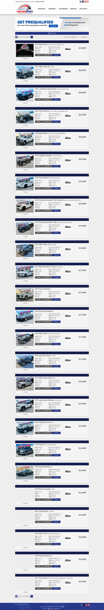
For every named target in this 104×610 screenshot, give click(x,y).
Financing (56, 55)
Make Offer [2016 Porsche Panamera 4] (47, 321)
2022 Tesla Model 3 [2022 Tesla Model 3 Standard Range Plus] (47, 178)
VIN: (50, 47)
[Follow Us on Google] (88, 2)
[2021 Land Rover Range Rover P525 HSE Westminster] (25, 94)
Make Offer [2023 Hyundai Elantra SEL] (47, 566)
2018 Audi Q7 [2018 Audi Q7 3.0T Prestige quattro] (45, 445)
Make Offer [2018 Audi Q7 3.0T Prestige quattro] (47, 455)
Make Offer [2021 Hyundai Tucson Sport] (47, 432)
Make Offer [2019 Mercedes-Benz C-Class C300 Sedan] (47, 277)
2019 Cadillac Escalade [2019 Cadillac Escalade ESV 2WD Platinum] (48, 156)
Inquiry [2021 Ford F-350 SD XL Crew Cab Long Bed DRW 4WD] (38, 121)
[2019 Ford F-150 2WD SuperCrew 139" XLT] (25, 539)
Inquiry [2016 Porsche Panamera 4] (38, 321)
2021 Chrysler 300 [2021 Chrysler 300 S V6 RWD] (44, 511)
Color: (36, 50)
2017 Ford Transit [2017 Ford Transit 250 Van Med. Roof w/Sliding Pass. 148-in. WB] (53, 578)
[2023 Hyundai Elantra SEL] (25, 561)
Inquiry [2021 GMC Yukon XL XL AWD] (38, 77)
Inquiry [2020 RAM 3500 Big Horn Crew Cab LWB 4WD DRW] (38, 144)
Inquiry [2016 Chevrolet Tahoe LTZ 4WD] (38, 366)
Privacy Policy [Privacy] (25, 604)
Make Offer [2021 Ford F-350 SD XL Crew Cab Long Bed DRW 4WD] (47, 121)
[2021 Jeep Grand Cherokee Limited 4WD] (25, 406)
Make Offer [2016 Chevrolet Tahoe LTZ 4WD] (47, 366)
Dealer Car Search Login (43, 606)
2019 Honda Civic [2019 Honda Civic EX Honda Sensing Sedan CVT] (49, 44)
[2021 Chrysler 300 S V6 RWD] (25, 517)
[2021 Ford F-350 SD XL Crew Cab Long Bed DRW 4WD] (25, 117)
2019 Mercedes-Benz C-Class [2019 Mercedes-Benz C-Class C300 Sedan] (49, 267)
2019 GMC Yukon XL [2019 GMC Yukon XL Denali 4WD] (45, 244)
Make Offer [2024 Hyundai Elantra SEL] (47, 477)
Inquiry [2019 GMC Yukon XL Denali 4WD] (38, 255)
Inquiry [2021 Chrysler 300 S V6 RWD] (38, 521)
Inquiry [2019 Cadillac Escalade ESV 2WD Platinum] (38, 166)
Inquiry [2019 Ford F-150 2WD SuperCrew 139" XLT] (38, 544)
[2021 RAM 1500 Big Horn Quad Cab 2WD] (25, 339)
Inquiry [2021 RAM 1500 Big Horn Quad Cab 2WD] (38, 344)
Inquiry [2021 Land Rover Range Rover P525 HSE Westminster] (38, 99)
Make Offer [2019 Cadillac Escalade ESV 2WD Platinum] (47, 166)
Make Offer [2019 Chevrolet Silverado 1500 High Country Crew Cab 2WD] (47, 232)
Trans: (50, 50)
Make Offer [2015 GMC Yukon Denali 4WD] (47, 388)
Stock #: (36, 47)
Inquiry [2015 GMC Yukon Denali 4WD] (38, 388)
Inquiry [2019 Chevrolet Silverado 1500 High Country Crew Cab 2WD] (38, 232)
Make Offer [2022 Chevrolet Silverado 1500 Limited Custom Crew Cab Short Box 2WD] (47, 210)
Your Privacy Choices (59, 606)
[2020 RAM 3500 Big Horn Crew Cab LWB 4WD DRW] (25, 139)
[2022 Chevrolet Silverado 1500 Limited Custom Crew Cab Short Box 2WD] (25, 206)
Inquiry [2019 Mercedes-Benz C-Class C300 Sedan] (38, 277)
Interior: (36, 48)
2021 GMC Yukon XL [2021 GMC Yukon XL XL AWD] (44, 67)
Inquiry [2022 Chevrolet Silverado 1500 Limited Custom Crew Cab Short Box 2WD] (38, 210)
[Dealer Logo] (24, 9)
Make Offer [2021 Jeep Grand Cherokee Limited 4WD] (47, 410)
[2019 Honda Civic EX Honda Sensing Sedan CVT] (25, 50)
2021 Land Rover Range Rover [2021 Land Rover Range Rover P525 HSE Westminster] (52, 89)
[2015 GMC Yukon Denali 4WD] (25, 383)
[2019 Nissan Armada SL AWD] (25, 495)
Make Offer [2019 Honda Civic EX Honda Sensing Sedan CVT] (47, 55)
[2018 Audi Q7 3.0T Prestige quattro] (25, 450)
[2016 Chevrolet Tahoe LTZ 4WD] (25, 361)
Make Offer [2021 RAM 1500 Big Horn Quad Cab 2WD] (47, 344)
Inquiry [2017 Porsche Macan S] (38, 299)
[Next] (32, 37)
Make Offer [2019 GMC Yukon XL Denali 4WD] (47, 255)
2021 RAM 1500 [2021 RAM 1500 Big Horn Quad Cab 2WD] (47, 333)
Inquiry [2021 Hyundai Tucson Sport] (38, 432)
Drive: (36, 52)
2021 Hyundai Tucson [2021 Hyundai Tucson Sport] (44, 422)
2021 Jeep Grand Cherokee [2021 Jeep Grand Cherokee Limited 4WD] (48, 400)
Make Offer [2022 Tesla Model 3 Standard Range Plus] (47, 188)
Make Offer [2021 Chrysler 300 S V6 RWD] (47, 521)
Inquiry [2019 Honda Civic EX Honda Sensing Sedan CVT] (38, 55)
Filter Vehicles (52, 33)
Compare (25, 58)
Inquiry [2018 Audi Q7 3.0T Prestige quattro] (38, 455)
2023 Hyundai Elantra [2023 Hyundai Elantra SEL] (44, 556)
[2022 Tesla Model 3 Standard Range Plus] (25, 183)
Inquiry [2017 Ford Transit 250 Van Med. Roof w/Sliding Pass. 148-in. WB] (38, 588)
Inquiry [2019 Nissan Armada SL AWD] (38, 499)
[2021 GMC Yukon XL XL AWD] (25, 72)
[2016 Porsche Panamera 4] (25, 317)
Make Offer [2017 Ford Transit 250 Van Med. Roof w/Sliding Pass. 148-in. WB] (47, 588)
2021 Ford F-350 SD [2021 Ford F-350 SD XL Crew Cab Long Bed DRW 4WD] (51, 111)
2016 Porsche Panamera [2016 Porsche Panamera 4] (44, 311)
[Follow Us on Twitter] (83, 2)
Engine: (50, 48)
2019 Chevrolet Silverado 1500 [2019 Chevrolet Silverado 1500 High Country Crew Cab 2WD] (53, 222)
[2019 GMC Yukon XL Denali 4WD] (25, 250)
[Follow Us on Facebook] (81, 2)
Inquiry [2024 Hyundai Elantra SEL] (38, 477)
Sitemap (54, 606)
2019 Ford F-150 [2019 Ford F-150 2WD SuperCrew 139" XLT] (48, 533)
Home (15, 604)
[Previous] (16, 37)
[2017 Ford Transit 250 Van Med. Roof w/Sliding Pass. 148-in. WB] (25, 584)
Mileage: (50, 52)
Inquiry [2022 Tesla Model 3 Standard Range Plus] (38, 188)
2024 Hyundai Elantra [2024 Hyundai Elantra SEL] (44, 467)
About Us (17, 604)
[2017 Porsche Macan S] (25, 295)
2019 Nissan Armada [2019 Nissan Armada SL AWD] (45, 489)
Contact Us (21, 604)
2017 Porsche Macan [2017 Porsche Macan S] (43, 289)
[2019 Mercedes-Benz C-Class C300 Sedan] (25, 272)
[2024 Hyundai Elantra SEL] (25, 472)
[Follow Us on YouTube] (85, 2)
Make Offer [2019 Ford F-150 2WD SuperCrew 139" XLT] (47, 544)
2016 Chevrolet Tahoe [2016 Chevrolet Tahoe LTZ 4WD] (45, 356)
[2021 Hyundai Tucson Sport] (25, 428)
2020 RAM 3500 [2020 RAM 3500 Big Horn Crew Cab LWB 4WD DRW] (50, 133)
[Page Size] (87, 37)
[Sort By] (74, 37)
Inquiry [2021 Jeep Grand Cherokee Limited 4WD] (38, 410)
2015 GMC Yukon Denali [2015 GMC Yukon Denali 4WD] (45, 378)
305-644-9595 (40, 1)
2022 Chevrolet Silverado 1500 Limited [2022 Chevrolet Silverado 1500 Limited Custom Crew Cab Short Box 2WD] (58, 200)
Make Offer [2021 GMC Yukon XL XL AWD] (47, 77)
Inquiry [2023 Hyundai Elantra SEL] (38, 566)
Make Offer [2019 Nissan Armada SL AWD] (47, 499)
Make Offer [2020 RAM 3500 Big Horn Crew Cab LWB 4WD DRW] (47, 144)
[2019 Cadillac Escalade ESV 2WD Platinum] (25, 161)
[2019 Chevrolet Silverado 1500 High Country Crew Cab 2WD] (25, 228)
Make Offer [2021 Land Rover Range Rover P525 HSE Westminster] (47, 99)
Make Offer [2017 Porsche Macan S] (47, 299)
